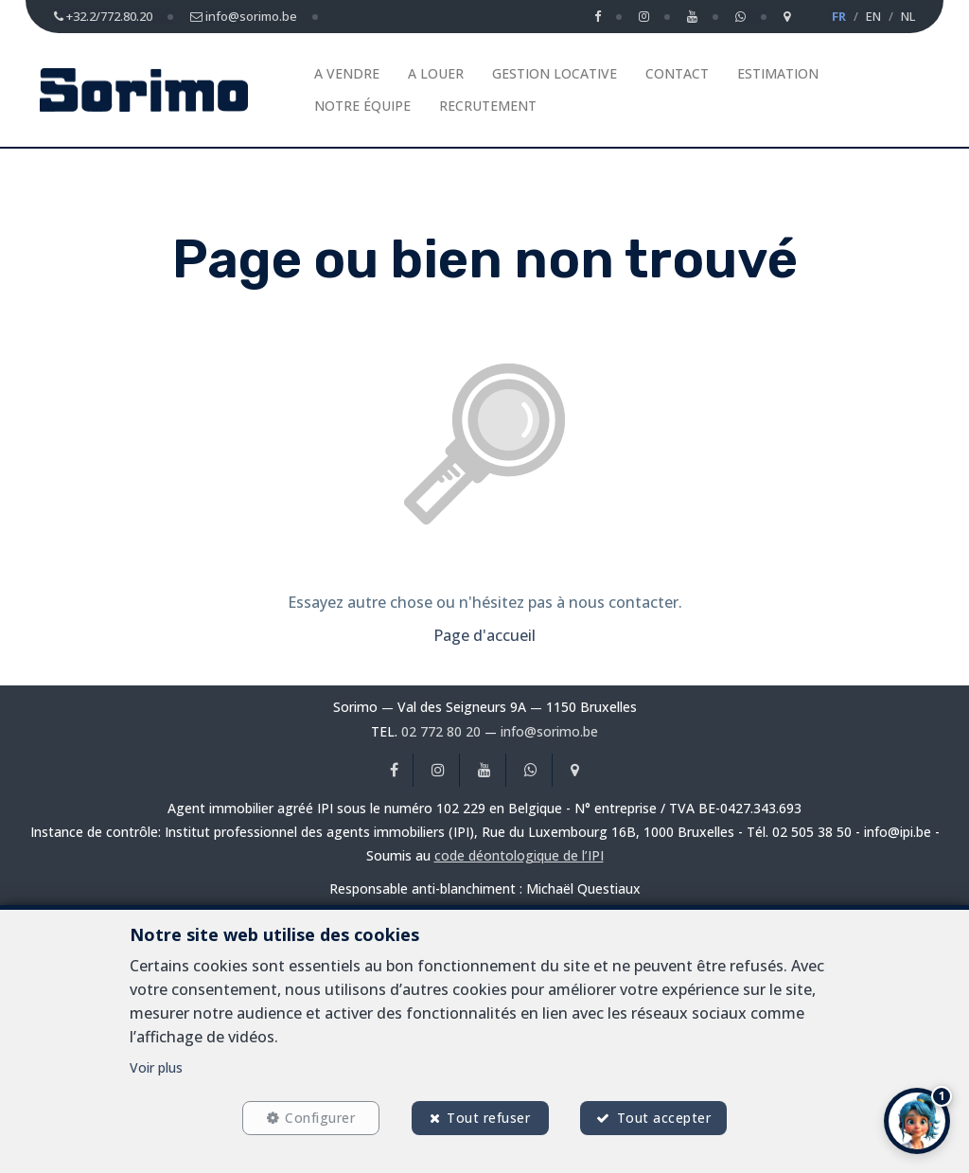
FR (839, 16)
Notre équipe (362, 106)
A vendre (346, 73)
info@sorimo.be (549, 731)
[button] (917, 1121)
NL (908, 16)
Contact (677, 73)
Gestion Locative (554, 73)
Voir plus (156, 1067)
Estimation (778, 73)
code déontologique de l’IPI (519, 855)
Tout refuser (488, 1118)
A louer (436, 73)
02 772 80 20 (441, 731)
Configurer (320, 1118)
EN (873, 16)
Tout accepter (664, 1118)
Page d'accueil (484, 635)
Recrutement (488, 106)
